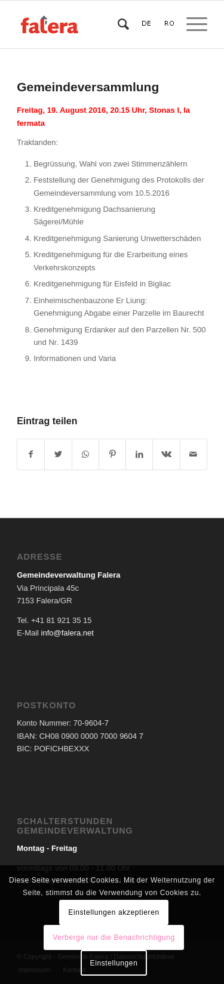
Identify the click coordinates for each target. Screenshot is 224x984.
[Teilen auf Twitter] (58, 454)
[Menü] (190, 24)
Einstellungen (114, 963)
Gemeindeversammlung (88, 87)
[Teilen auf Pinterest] (112, 454)
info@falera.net (67, 632)
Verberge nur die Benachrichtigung (114, 937)
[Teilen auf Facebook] (30, 454)
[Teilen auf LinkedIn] (139, 454)
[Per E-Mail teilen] (193, 454)
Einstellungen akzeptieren (113, 912)
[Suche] (117, 24)
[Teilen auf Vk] (166, 454)
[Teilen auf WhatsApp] (85, 454)
